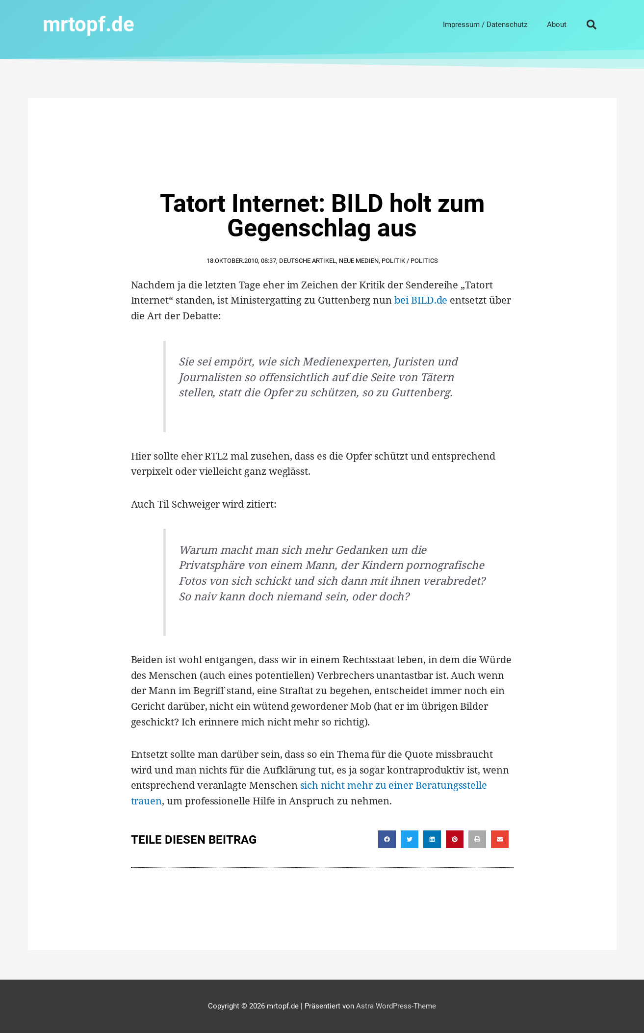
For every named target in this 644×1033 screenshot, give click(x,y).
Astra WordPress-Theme (396, 1006)
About (557, 24)
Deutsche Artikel (307, 260)
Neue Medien (359, 260)
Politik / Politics (410, 260)
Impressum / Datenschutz (485, 24)
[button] (591, 24)
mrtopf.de (88, 24)
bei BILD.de (420, 300)
